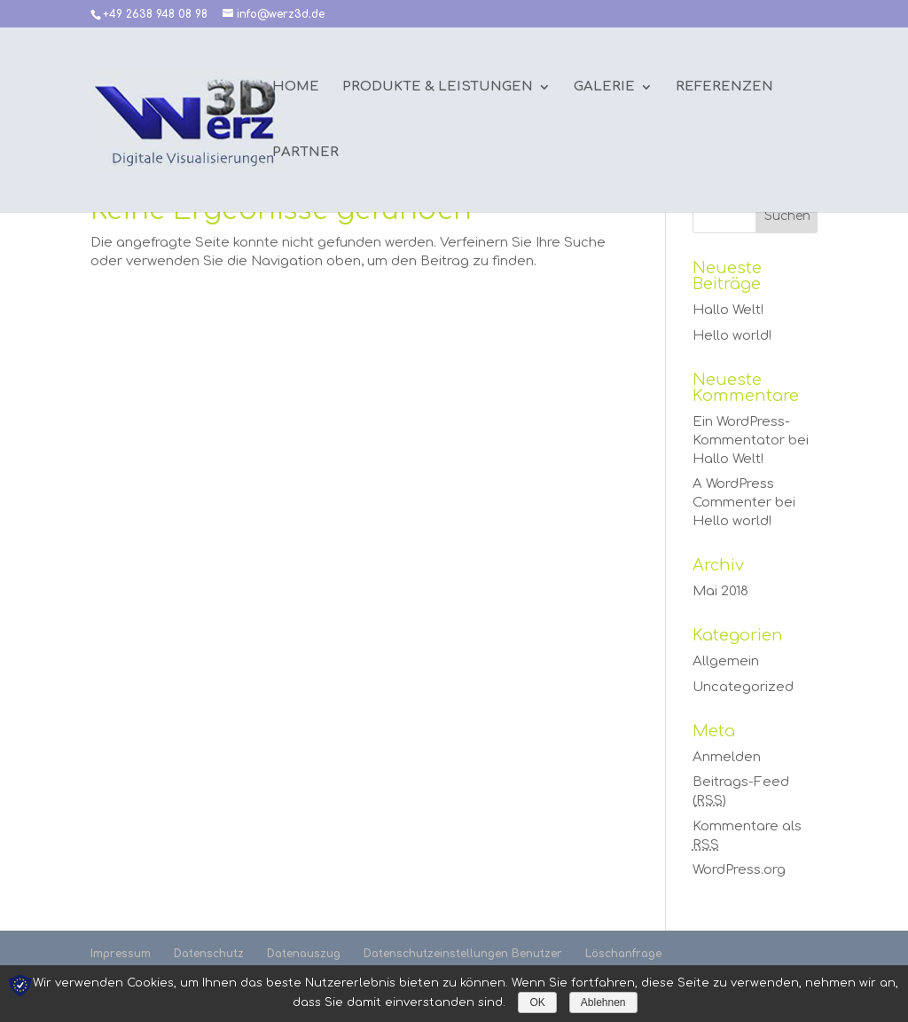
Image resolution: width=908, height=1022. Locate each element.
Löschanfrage (623, 953)
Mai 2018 (720, 591)
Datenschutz (209, 953)
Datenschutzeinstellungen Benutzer (463, 953)
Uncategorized (743, 687)
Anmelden (727, 757)
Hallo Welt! (728, 310)
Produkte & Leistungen (437, 87)
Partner (305, 153)
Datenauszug (303, 953)
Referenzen (724, 87)
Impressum (120, 953)
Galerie (604, 87)
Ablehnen (603, 1002)
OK (536, 1002)
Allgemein (726, 661)
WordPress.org (739, 869)
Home (295, 87)
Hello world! (732, 335)
